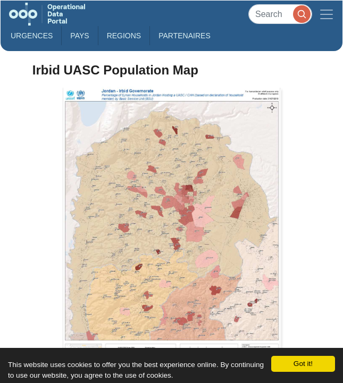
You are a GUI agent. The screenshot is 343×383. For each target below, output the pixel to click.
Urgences (32, 35)
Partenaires (184, 35)
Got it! (303, 364)
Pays (79, 35)
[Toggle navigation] (326, 14)
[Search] (280, 14)
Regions (124, 35)
